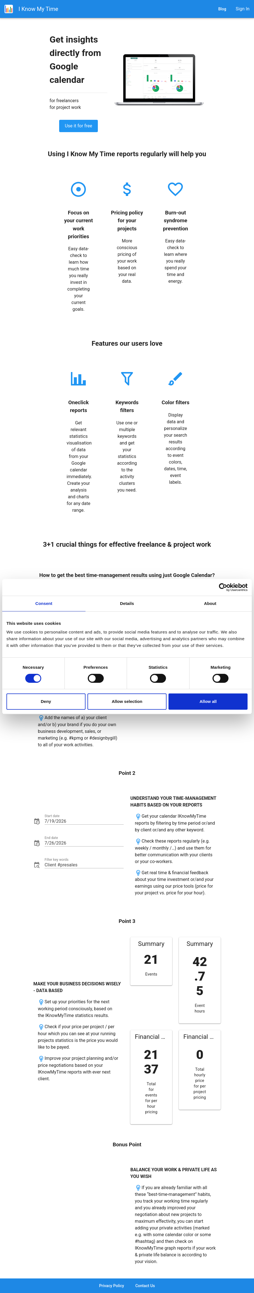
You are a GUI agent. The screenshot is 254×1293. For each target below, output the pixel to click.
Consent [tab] (43, 603)
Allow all (208, 701)
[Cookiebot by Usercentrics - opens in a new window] (223, 587)
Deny (46, 701)
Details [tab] (127, 603)
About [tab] (210, 603)
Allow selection (127, 701)
